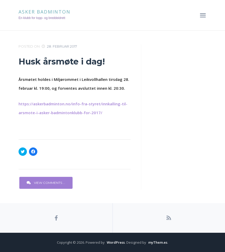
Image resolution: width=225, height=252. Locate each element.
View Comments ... (46, 183)
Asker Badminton (44, 12)
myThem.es (157, 242)
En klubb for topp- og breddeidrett (42, 18)
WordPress (116, 242)
